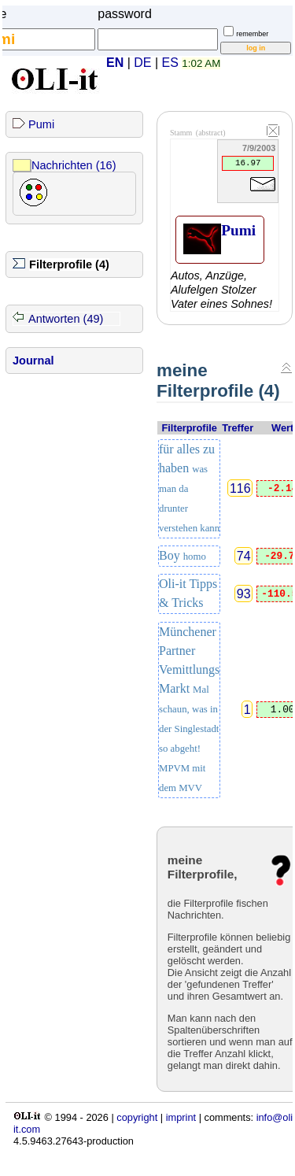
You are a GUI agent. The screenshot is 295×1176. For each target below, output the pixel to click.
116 (240, 488)
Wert (282, 428)
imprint (181, 1117)
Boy (182, 555)
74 (244, 555)
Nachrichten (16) (73, 165)
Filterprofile (188, 428)
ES (170, 62)
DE (142, 62)
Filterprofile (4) (69, 264)
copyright (136, 1117)
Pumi (41, 124)
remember (252, 34)
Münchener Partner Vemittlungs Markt (189, 709)
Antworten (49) (65, 318)
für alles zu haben (189, 488)
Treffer (237, 428)
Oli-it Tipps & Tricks (188, 593)
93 (244, 594)
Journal (33, 360)
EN (115, 62)
